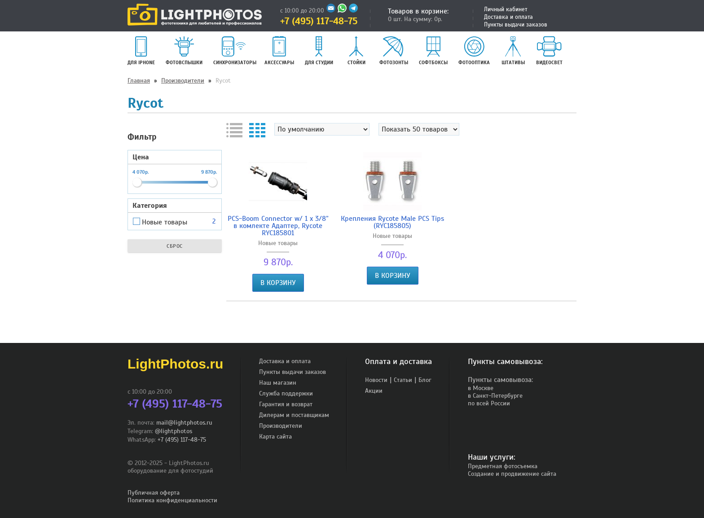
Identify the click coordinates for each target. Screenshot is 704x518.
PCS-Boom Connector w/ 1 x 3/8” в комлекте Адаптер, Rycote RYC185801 (278, 226)
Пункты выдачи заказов (515, 24)
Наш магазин (277, 382)
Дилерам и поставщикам (294, 415)
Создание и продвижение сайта (512, 474)
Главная (139, 80)
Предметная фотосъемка (502, 466)
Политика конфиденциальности (172, 500)
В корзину (278, 282)
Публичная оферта (154, 492)
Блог (424, 380)
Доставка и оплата (508, 17)
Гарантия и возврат (285, 404)
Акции (374, 391)
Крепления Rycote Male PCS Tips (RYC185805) (392, 222)
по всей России (489, 403)
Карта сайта (275, 436)
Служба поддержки (286, 393)
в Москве (480, 388)
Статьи (403, 380)
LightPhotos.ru (175, 363)
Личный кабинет (505, 9)
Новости (376, 380)
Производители (182, 80)
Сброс (175, 246)
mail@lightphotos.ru (184, 422)
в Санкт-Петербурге (495, 395)
